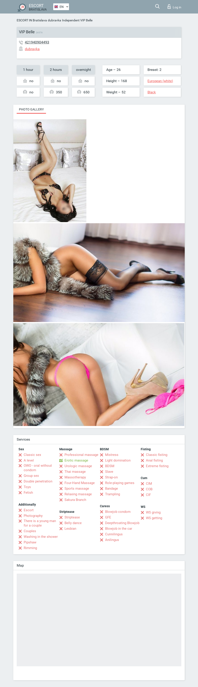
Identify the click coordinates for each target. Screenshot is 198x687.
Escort (29, 510)
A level (29, 460)
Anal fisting (154, 460)
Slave (109, 472)
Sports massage (76, 489)
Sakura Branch (75, 500)
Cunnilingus (114, 534)
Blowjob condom (118, 512)
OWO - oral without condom (38, 468)
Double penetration (38, 481)
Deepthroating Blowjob (122, 523)
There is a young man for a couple (40, 523)
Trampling (112, 494)
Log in (174, 6)
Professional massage (81, 455)
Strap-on (111, 477)
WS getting (154, 518)
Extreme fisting (157, 466)
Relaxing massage (78, 494)
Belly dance (73, 523)
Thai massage (75, 472)
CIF (148, 495)
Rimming (30, 548)
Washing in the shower (41, 537)
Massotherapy (75, 477)
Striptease (72, 517)
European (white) (160, 81)
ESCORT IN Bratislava (32, 20)
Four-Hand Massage (79, 483)
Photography (33, 516)
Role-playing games (119, 483)
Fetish (28, 493)
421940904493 (37, 42)
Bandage (111, 489)
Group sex (31, 476)
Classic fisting (156, 455)
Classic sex (32, 455)
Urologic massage (78, 466)
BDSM (109, 466)
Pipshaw (30, 542)
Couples (30, 531)
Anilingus (112, 540)
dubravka (54, 20)
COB (149, 489)
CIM (149, 484)
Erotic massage (76, 460)
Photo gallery (31, 109)
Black (151, 92)
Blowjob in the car (118, 529)
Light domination (118, 460)
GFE (108, 517)
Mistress (111, 455)
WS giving (153, 512)
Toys (27, 487)
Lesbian (70, 529)
